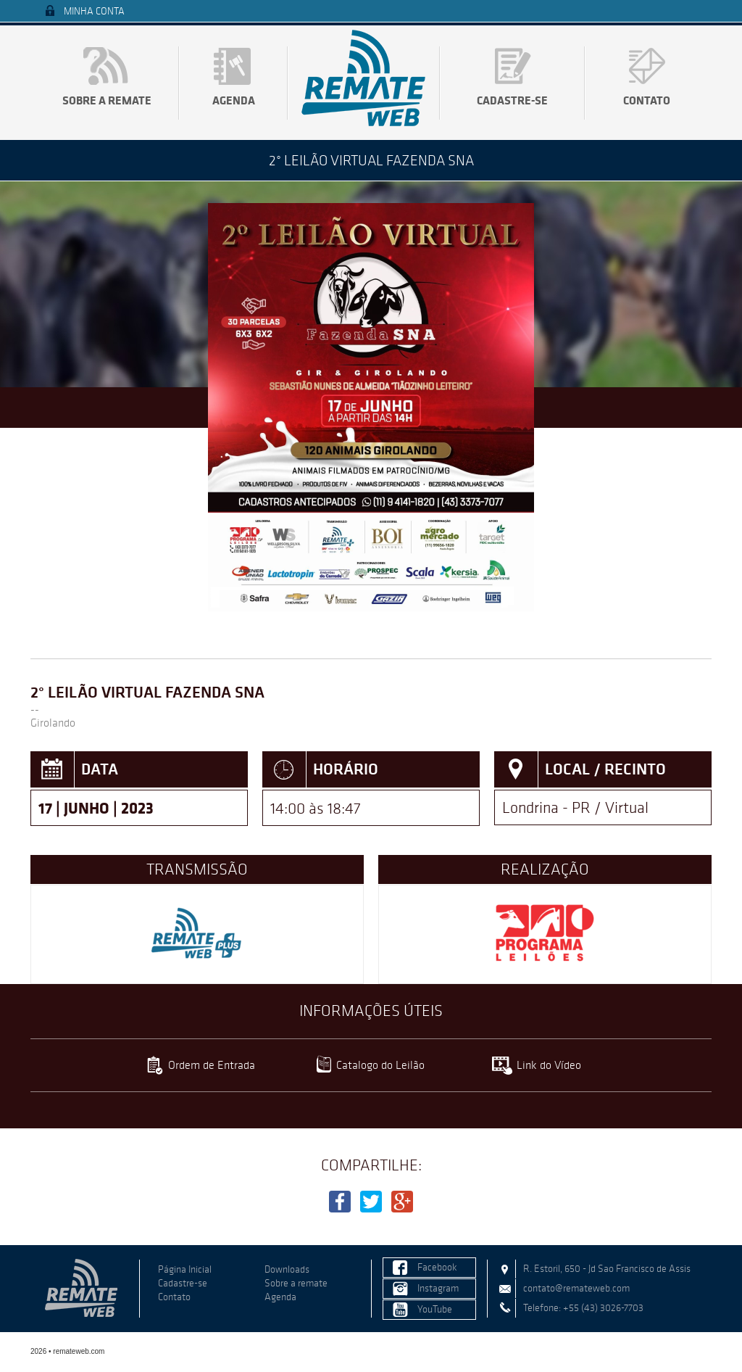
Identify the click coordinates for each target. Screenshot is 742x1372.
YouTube (434, 1309)
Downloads (286, 1269)
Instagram (438, 1288)
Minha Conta (94, 11)
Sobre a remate (106, 100)
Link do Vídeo (549, 1065)
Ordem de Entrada (211, 1065)
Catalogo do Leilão (380, 1065)
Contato (646, 100)
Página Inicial (185, 1269)
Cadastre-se (512, 100)
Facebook (437, 1267)
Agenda (233, 100)
